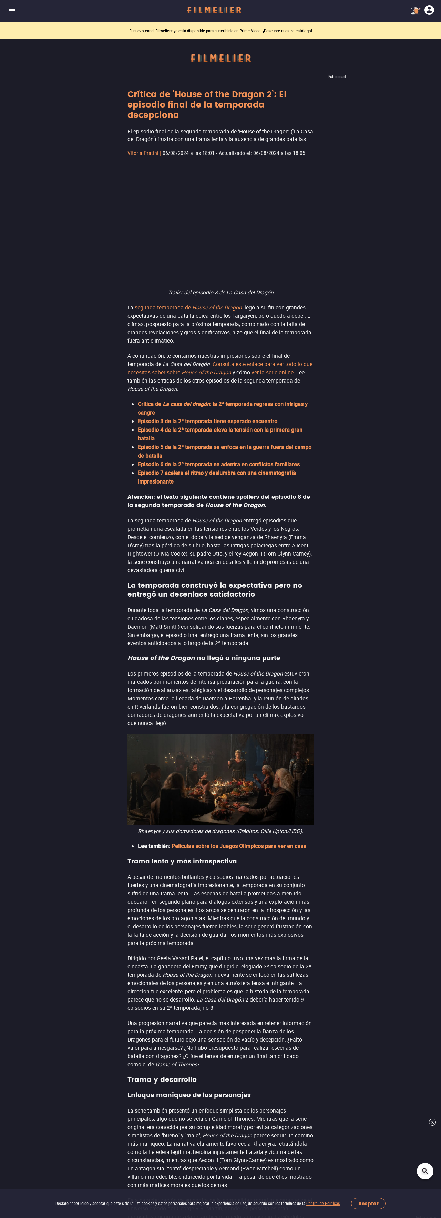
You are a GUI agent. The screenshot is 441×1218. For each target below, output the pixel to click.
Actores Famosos (29, 977)
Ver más (173, 938)
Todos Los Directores (33, 1004)
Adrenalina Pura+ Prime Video (345, 911)
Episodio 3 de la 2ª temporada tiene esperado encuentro (207, 421)
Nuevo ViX (321, 885)
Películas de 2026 (29, 899)
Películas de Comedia (184, 899)
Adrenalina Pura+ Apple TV (342, 924)
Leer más (220, 508)
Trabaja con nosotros (137, 1116)
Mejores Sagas (25, 964)
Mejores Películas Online (38, 912)
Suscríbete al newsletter (220, 1058)
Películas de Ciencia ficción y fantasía (204, 886)
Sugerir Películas (28, 873)
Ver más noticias (220, 784)
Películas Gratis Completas (40, 938)
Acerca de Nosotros (82, 1116)
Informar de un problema (88, 1130)
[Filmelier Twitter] (231, 1149)
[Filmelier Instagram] (205, 1149)
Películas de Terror (181, 873)
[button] (110, 1149)
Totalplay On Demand (335, 898)
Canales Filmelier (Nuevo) (39, 859)
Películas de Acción (181, 859)
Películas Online (27, 925)
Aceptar (368, 1204)
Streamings (322, 843)
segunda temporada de (188, 307)
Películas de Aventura (184, 925)
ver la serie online (273, 372)
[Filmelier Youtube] (244, 1149)
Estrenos (18, 886)
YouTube (319, 872)
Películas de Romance (185, 912)
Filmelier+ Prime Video (336, 859)
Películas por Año (29, 990)
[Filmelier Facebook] (218, 1149)
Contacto (135, 1130)
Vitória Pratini (142, 153)
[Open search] (425, 1171)
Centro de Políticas (191, 1116)
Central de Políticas (323, 1203)
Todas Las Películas (32, 951)
